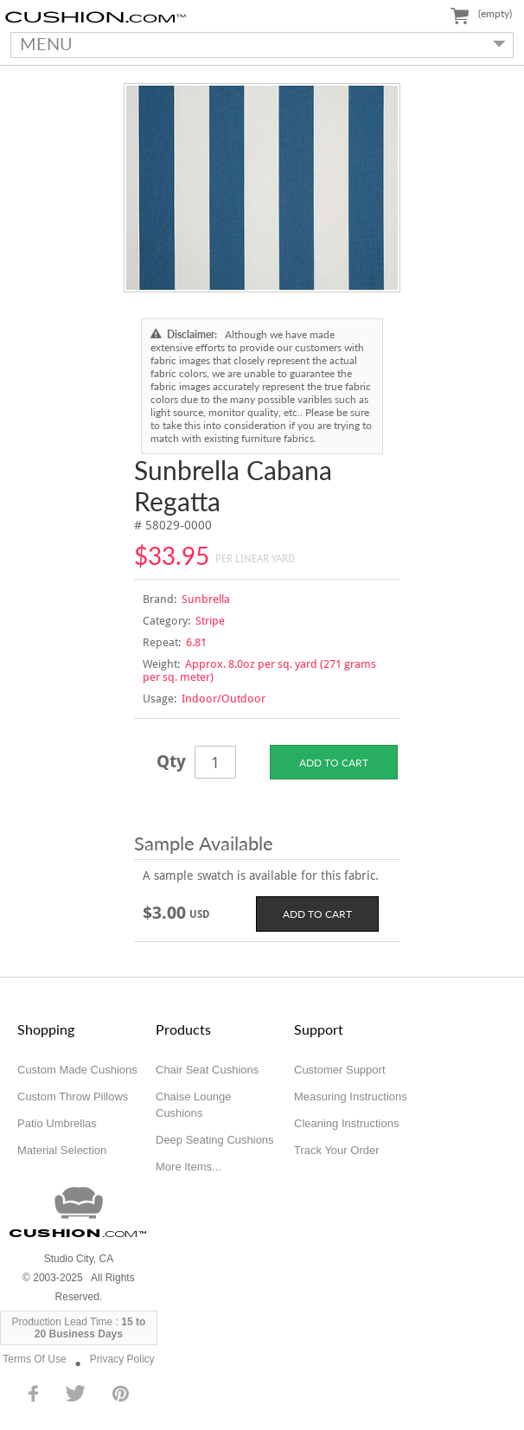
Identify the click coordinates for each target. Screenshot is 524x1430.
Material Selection (61, 1150)
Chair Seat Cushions (207, 1069)
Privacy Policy (122, 1359)
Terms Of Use (34, 1359)
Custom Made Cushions (77, 1069)
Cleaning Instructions (346, 1123)
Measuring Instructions (350, 1096)
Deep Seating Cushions (215, 1139)
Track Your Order (337, 1150)
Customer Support (340, 1069)
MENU (258, 43)
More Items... (188, 1166)
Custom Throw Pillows (72, 1096)
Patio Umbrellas (57, 1123)
